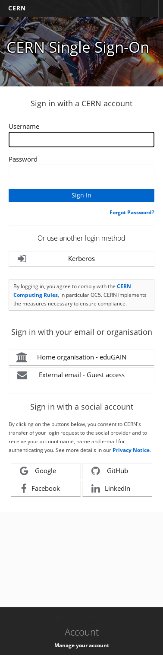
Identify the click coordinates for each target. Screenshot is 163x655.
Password (23, 159)
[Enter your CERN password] (81, 172)
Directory (149, 8)
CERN (17, 8)
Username (24, 126)
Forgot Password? (132, 212)
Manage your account (81, 645)
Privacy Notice (131, 450)
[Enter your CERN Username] (81, 139)
